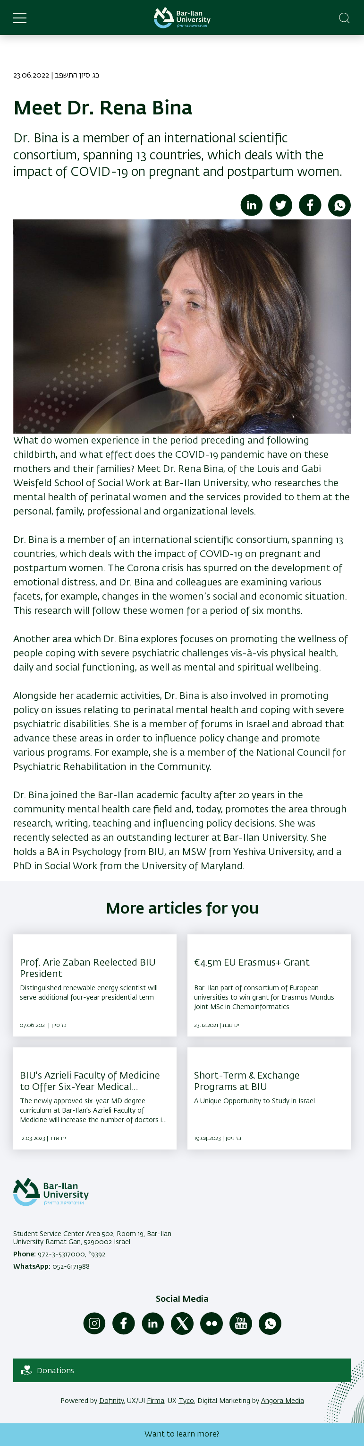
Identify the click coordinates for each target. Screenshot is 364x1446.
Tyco (186, 1401)
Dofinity (111, 1401)
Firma (155, 1401)
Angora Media (282, 1401)
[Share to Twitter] (281, 214)
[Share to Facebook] (310, 214)
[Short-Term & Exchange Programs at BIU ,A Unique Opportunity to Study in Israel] (269, 1098)
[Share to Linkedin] (251, 214)
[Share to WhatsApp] (339, 214)
